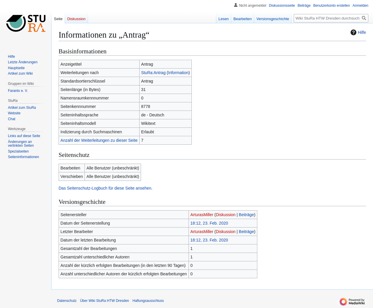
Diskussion (225, 214)
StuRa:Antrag (153, 72)
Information (178, 72)
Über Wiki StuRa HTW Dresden (104, 301)
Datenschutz (67, 301)
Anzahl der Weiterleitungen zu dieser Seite (99, 140)
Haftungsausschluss (148, 301)
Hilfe (357, 32)
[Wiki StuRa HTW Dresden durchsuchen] (331, 18)
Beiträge (246, 214)
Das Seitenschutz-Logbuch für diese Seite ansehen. (105, 188)
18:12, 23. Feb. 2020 (209, 223)
